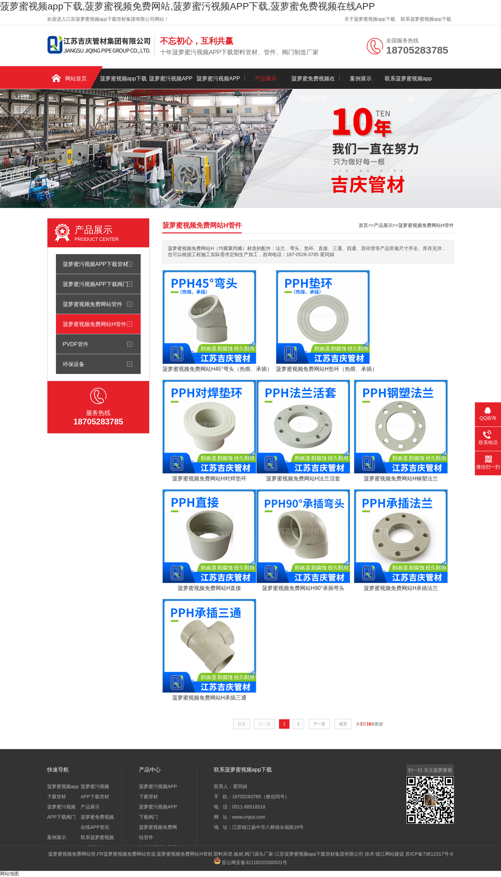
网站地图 (9, 873)
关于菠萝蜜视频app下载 (369, 19)
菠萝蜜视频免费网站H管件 (94, 324)
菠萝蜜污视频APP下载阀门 (218, 82)
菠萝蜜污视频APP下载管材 (171, 82)
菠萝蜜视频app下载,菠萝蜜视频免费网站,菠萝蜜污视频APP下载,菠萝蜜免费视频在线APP (187, 6)
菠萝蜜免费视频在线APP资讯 (313, 82)
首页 (363, 225)
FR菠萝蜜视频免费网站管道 (126, 854)
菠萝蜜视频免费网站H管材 (184, 854)
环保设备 (73, 364)
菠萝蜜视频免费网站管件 (92, 304)
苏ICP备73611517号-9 (429, 854)
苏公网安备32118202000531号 (250, 862)
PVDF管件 (75, 344)
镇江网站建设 (390, 854)
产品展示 (266, 78)
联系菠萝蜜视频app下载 (426, 19)
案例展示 (361, 78)
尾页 (343, 724)
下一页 (319, 724)
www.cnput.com (248, 817)
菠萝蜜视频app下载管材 (123, 82)
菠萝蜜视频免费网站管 (72, 854)
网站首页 (76, 78)
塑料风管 (223, 854)
